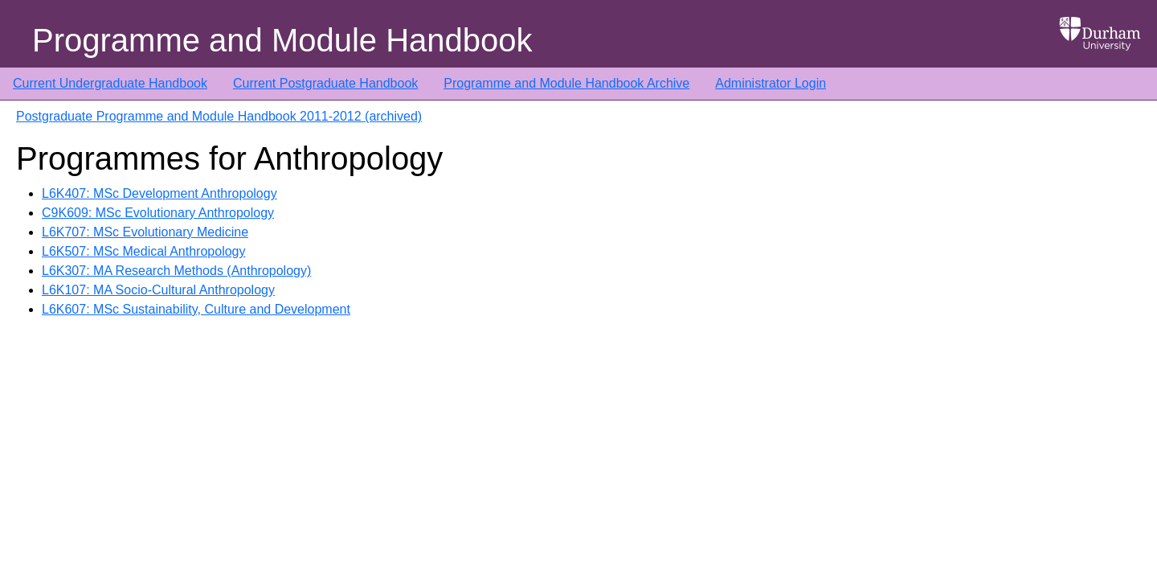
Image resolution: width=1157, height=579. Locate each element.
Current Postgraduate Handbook (325, 83)
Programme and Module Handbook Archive (566, 83)
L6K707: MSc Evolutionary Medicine (145, 232)
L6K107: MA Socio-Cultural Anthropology (158, 290)
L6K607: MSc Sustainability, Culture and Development (196, 309)
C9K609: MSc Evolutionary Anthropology (158, 213)
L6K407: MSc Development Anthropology (159, 193)
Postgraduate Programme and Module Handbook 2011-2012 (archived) (219, 116)
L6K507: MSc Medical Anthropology (143, 251)
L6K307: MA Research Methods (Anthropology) (176, 270)
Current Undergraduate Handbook (110, 83)
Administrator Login (770, 83)
